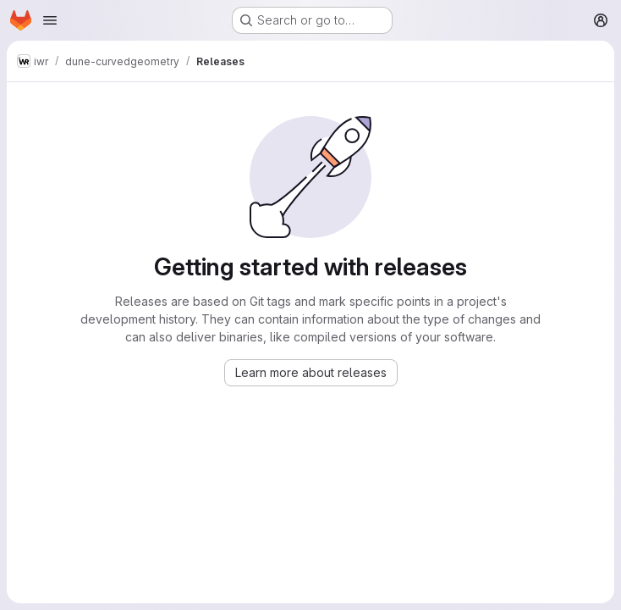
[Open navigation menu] (49, 20)
